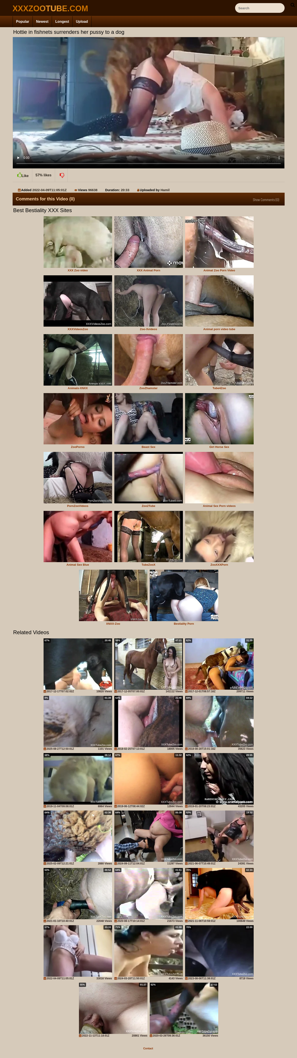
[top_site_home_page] (46, 8)
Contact (148, 1048)
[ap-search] (260, 8)
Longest (62, 21)
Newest (42, 21)
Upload (82, 21)
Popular (22, 21)
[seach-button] (292, 5)
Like (22, 173)
